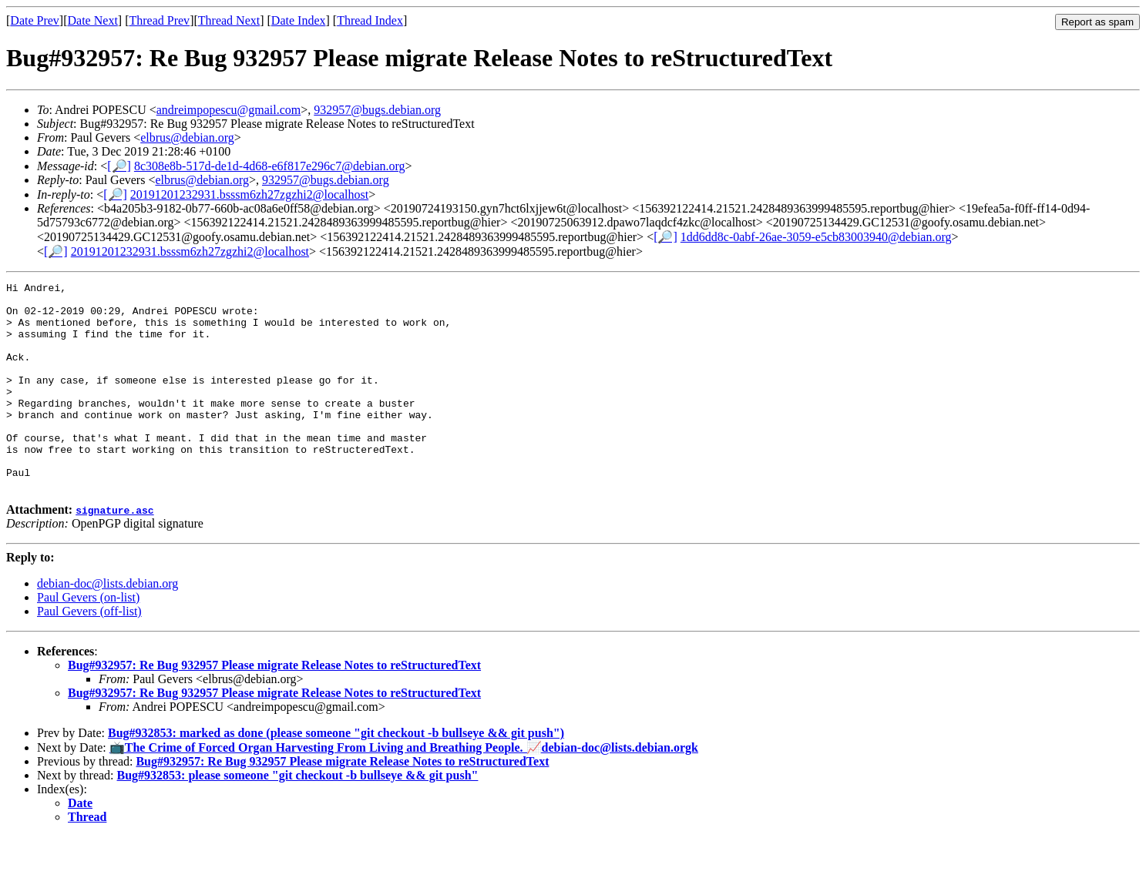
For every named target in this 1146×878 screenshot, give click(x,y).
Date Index (298, 20)
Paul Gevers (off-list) (89, 652)
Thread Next (229, 20)
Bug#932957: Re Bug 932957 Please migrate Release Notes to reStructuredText (274, 706)
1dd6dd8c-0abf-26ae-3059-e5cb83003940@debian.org (816, 236)
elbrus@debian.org (187, 137)
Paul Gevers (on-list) (88, 638)
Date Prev (34, 20)
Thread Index (370, 20)
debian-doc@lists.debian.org (107, 625)
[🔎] (119, 166)
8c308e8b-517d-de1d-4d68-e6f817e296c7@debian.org (269, 166)
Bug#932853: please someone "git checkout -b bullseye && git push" (298, 816)
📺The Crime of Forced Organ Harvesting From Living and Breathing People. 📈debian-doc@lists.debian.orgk (403, 789)
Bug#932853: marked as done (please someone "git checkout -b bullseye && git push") (336, 774)
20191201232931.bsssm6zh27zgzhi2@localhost (249, 194)
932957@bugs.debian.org (377, 109)
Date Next (93, 20)
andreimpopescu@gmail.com (228, 109)
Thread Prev (159, 20)
